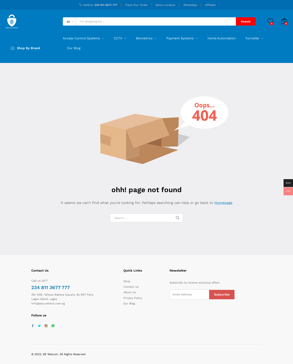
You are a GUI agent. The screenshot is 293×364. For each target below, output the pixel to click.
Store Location (165, 4)
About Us (129, 292)
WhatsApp (190, 4)
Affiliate (210, 4)
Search (245, 21)
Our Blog (74, 48)
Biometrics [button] (144, 38)
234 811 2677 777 (106, 4)
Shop (126, 281)
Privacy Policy (132, 297)
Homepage (223, 203)
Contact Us (131, 286)
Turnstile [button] (252, 38)
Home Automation (222, 38)
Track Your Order (136, 4)
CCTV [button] (118, 38)
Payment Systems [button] (180, 38)
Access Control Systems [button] (81, 38)
